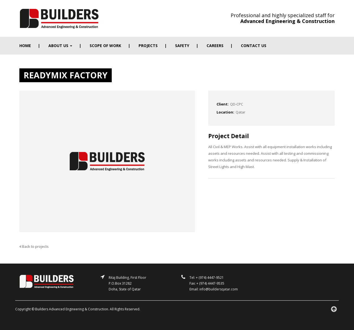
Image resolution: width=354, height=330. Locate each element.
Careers (215, 45)
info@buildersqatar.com (218, 289)
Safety (182, 45)
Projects (148, 45)
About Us (60, 45)
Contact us (253, 45)
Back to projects (34, 246)
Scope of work (105, 45)
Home (25, 45)
